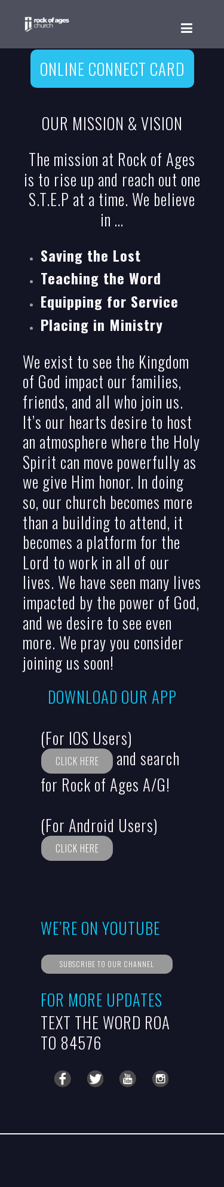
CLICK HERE (77, 761)
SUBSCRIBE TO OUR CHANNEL (107, 964)
